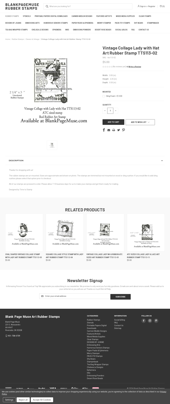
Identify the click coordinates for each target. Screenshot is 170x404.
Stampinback (153, 23)
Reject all (23, 399)
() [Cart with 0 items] (162, 6)
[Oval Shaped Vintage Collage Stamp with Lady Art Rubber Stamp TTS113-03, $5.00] (24, 232)
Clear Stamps (145, 16)
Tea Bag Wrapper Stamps (16, 30)
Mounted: (107, 92)
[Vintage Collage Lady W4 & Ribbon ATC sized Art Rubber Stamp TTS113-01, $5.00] (105, 232)
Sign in (143, 6)
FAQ (133, 30)
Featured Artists (104, 16)
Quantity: (107, 105)
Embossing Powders (82, 30)
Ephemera (56, 30)
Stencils (27, 16)
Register (151, 6)
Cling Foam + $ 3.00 (114, 96)
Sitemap (117, 328)
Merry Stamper (104, 23)
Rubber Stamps (12, 16)
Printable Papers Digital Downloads (51, 16)
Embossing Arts (32, 23)
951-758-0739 (14, 335)
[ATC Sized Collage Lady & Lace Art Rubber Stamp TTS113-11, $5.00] (146, 232)
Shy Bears (138, 23)
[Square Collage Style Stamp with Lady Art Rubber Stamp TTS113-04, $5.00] (64, 232)
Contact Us (144, 30)
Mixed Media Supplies (125, 16)
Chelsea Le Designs (40, 30)
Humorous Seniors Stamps (56, 23)
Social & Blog (121, 30)
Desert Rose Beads (103, 30)
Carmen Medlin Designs (82, 16)
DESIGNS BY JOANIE (13, 23)
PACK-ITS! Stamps (122, 23)
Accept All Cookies (42, 399)
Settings (9, 399)
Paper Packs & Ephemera (82, 23)
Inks (67, 30)
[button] (133, 67)
